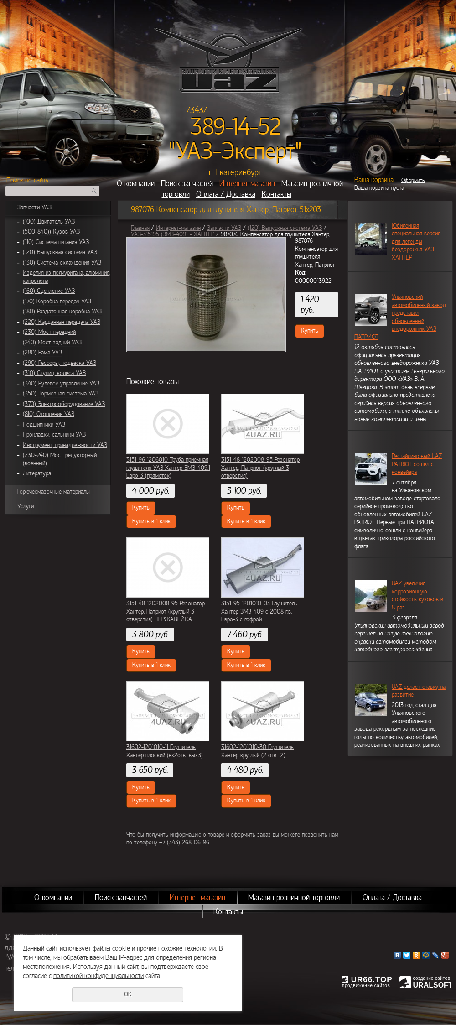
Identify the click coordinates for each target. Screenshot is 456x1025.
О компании (136, 183)
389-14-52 (235, 126)
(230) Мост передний (49, 332)
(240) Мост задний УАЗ (52, 342)
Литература (37, 473)
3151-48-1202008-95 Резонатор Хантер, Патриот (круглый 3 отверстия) (260, 467)
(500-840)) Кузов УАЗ (51, 231)
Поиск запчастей (187, 183)
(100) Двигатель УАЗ (49, 221)
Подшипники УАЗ (44, 424)
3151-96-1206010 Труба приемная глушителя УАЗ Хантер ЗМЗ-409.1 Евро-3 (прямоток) (168, 467)
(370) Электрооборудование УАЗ (64, 404)
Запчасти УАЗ (34, 207)
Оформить (413, 180)
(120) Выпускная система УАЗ (60, 252)
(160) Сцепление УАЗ (49, 291)
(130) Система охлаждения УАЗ (62, 262)
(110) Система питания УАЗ (56, 242)
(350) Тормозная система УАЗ (60, 393)
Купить (309, 330)
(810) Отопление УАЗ (48, 414)
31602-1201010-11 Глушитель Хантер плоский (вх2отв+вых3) (164, 751)
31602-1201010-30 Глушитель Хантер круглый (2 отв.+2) (257, 751)
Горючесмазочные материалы (53, 491)
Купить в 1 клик (151, 521)
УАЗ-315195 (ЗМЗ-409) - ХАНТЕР (172, 234)
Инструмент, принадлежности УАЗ (65, 445)
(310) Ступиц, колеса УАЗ (54, 373)
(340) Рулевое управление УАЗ (61, 383)
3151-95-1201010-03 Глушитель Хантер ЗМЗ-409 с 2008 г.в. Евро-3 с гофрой (259, 611)
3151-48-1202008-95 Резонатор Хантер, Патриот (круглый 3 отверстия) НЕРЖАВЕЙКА (165, 611)
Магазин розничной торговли (294, 897)
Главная (140, 228)
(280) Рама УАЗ (42, 352)
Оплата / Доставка (225, 194)
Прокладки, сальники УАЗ (54, 434)
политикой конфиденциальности (98, 976)
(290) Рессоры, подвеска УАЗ (59, 363)
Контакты (276, 194)
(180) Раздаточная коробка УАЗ (62, 311)
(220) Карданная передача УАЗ (61, 322)
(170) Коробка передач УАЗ (57, 301)
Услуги (25, 506)
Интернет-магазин (247, 183)
